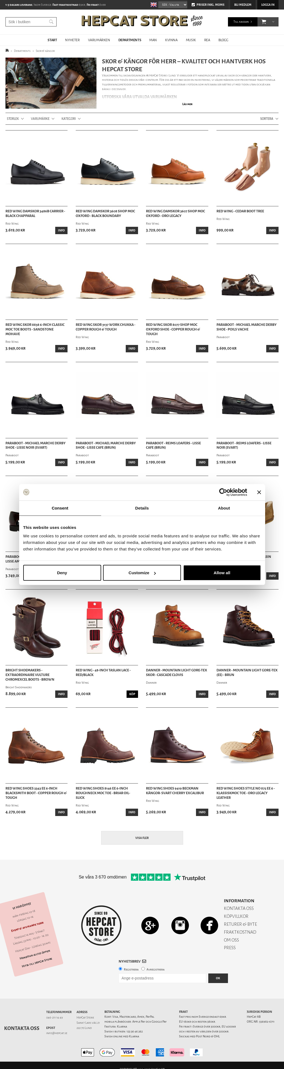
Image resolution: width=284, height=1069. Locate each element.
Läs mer (187, 104)
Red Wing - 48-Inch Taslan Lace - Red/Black (103, 672)
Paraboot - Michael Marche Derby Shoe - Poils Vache (246, 327)
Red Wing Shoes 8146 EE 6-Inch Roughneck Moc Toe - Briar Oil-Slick (103, 793)
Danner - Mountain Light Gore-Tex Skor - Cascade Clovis (176, 672)
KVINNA (171, 40)
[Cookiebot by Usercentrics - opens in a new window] (223, 492)
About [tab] (224, 507)
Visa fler (142, 838)
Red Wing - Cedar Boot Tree (240, 211)
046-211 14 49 (54, 1018)
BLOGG (223, 40)
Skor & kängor (45, 51)
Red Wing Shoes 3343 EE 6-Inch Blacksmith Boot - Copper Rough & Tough (36, 793)
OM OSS (231, 940)
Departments (22, 51)
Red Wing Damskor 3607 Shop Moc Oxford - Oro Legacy (175, 213)
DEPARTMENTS (129, 40)
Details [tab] (142, 507)
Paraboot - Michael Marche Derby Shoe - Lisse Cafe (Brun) (106, 445)
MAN (153, 40)
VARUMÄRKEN (99, 40)
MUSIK (191, 40)
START (52, 40)
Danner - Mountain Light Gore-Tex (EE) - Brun (247, 672)
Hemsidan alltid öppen (35, 955)
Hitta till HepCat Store (36, 962)
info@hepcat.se (56, 1033)
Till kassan (241, 22)
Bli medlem (242, 5)
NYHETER (72, 40)
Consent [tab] (60, 507)
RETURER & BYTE (240, 924)
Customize (142, 572)
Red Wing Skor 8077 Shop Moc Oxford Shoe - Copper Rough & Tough (173, 329)
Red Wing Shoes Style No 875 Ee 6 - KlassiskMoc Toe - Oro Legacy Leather (245, 793)
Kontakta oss (21, 1028)
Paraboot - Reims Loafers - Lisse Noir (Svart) (243, 445)
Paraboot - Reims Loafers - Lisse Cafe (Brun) (173, 445)
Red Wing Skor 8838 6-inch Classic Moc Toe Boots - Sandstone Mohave (35, 329)
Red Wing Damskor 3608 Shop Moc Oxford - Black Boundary (105, 213)
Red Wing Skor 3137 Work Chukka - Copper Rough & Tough (105, 327)
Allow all (222, 572)
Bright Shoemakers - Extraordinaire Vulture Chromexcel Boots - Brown (29, 675)
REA (207, 40)
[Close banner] (259, 492)
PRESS (230, 948)
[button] (264, 21)
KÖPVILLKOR (236, 916)
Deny (62, 572)
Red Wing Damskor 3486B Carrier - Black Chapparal (35, 213)
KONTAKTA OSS (239, 908)
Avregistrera (156, 969)
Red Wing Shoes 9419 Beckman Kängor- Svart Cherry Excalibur (175, 790)
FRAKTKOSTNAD (240, 932)
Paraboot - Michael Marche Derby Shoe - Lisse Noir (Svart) (35, 445)
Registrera (131, 969)
